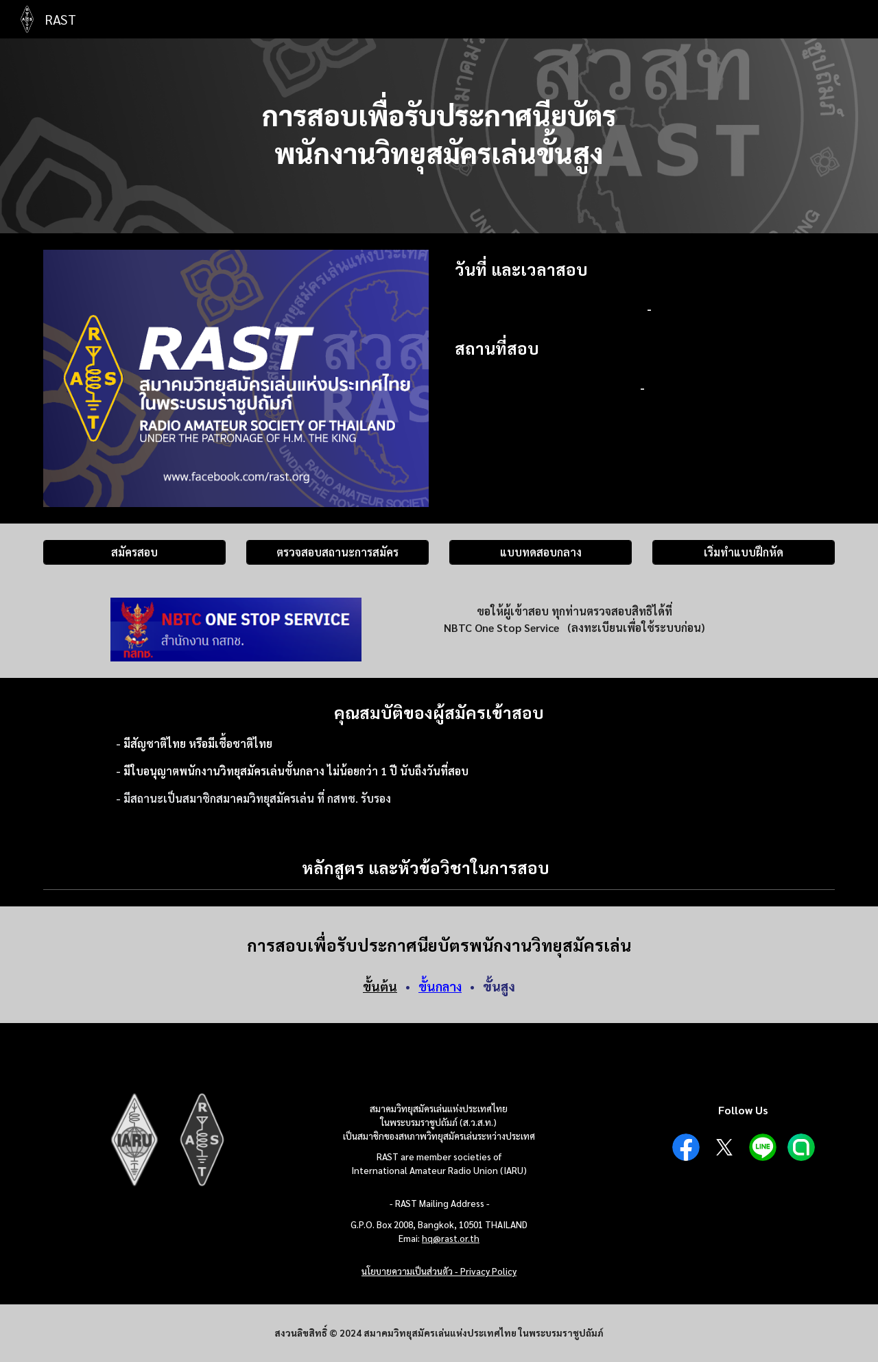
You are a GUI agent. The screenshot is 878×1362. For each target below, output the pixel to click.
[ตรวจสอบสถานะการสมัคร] (337, 552)
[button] (818, 867)
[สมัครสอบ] (134, 552)
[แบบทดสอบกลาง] (540, 552)
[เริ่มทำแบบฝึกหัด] (743, 552)
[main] (439, 136)
